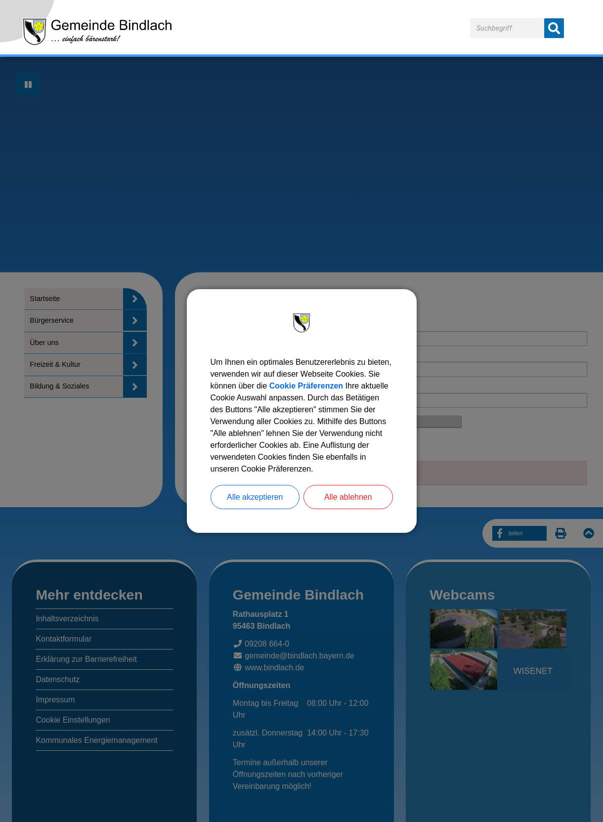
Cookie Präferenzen (306, 386)
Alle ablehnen (348, 497)
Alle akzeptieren (255, 497)
